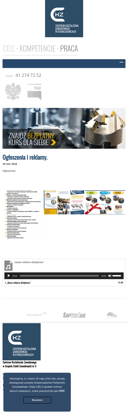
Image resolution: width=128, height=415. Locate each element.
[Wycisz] (109, 275)
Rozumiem (37, 400)
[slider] (59, 276)
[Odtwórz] (8, 275)
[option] (40, 315)
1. (18, 282)
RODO (62, 390)
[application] (64, 275)
